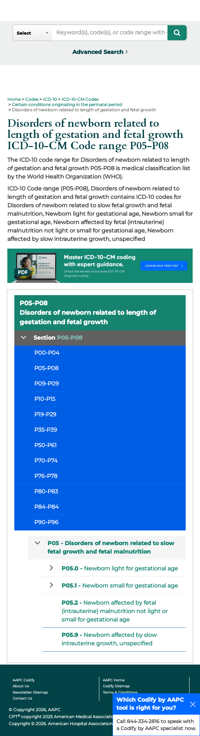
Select (24, 33)
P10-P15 (44, 399)
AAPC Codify (23, 680)
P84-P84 (46, 507)
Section (58, 337)
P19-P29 (45, 414)
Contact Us (22, 698)
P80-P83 (46, 491)
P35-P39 (45, 429)
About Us (21, 686)
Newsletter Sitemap (30, 692)
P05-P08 (46, 368)
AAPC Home (113, 680)
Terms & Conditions (120, 692)
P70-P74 (46, 460)
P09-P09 (46, 383)
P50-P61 (45, 445)
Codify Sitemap (116, 686)
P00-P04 (46, 352)
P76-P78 (45, 476)
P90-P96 (46, 522)
